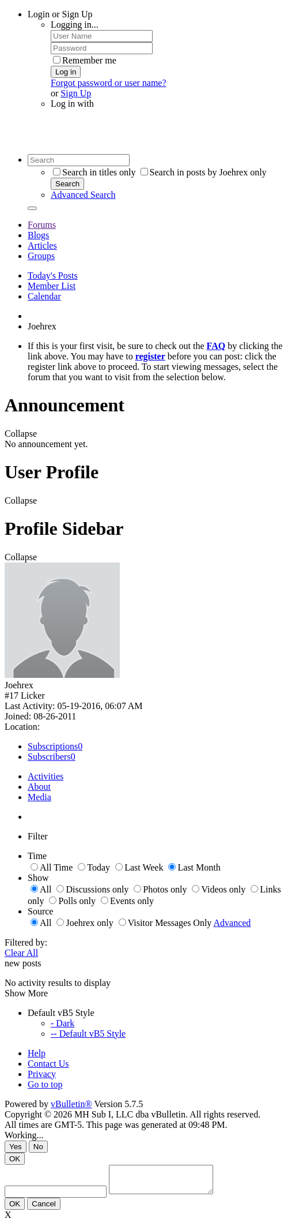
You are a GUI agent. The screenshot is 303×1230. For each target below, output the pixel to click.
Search (67, 183)
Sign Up (75, 93)
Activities (45, 776)
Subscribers (49, 757)
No (38, 1146)
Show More (26, 993)
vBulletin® (71, 1104)
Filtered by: (26, 942)
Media (39, 797)
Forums (42, 225)
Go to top (45, 1084)
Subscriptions (53, 746)
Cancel (44, 1209)
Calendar (44, 296)
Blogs (38, 235)
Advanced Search (83, 195)
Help (37, 1053)
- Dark (62, 1023)
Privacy (42, 1074)
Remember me (84, 60)
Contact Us (48, 1063)
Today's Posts (53, 275)
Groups (41, 256)
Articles (42, 245)
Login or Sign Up (60, 14)
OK (14, 1158)
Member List (51, 286)
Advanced (232, 923)
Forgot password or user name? (108, 83)
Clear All (21, 953)
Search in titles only (94, 172)
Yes (15, 1146)
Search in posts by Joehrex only (204, 172)
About (39, 787)
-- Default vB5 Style (88, 1033)
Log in (65, 72)
